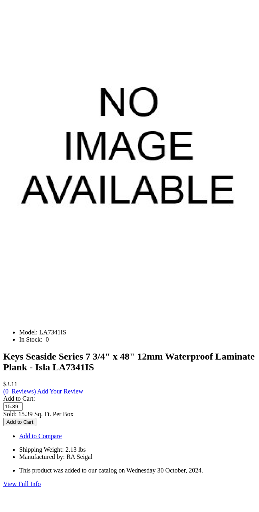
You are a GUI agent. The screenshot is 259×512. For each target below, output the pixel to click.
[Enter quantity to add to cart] (13, 406)
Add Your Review (60, 391)
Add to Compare (40, 436)
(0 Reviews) (19, 391)
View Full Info (22, 483)
